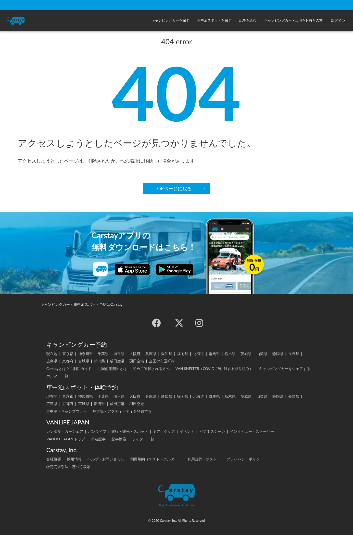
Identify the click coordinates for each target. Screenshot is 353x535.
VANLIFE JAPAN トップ (65, 439)
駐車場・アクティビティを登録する (122, 411)
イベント (187, 431)
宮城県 (83, 361)
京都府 (67, 361)
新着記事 (98, 439)
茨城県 (246, 353)
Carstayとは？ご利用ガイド (69, 368)
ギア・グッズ (164, 431)
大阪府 (134, 353)
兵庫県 (150, 353)
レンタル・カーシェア (64, 431)
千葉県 (103, 353)
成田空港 (117, 361)
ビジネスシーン (212, 431)
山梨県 (261, 353)
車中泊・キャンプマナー (66, 411)
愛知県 (166, 353)
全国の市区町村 (162, 361)
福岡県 (182, 353)
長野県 (293, 353)
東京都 (67, 353)
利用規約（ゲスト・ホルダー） (156, 459)
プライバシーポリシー (245, 459)
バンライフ (97, 431)
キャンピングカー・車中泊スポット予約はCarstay (81, 304)
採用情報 (74, 459)
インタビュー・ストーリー (252, 431)
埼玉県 (119, 353)
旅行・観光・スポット (129, 431)
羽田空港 (136, 361)
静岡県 (277, 353)
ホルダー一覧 (57, 376)
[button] (170, 20)
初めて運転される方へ (151, 368)
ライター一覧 (143, 439)
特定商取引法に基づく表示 (68, 466)
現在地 (51, 353)
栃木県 (230, 353)
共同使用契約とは (112, 368)
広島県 (51, 361)
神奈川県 (85, 353)
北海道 (198, 353)
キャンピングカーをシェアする (284, 368)
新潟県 (99, 361)
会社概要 (53, 459)
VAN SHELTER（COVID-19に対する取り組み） (214, 368)
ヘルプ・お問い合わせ (106, 459)
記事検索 (119, 439)
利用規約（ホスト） (204, 459)
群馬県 (214, 353)
